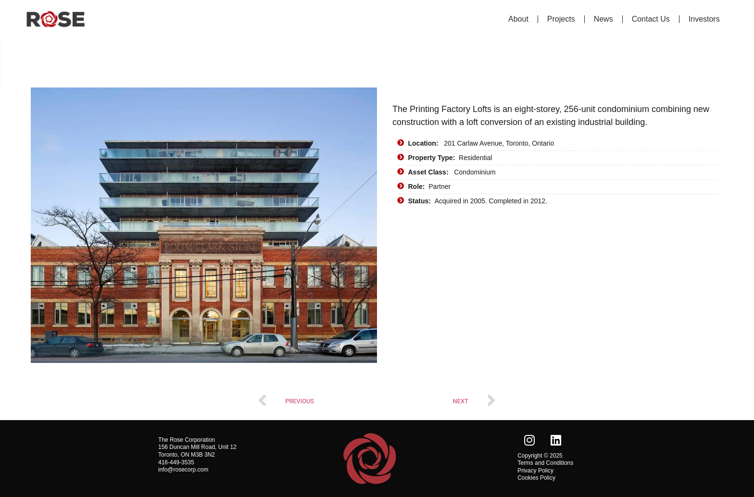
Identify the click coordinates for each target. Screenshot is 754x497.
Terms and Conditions (545, 463)
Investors (704, 19)
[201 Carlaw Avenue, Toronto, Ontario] (557, 291)
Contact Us (651, 19)
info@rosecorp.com (183, 469)
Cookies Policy (536, 477)
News (603, 19)
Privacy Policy (535, 470)
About (518, 19)
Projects (561, 19)
